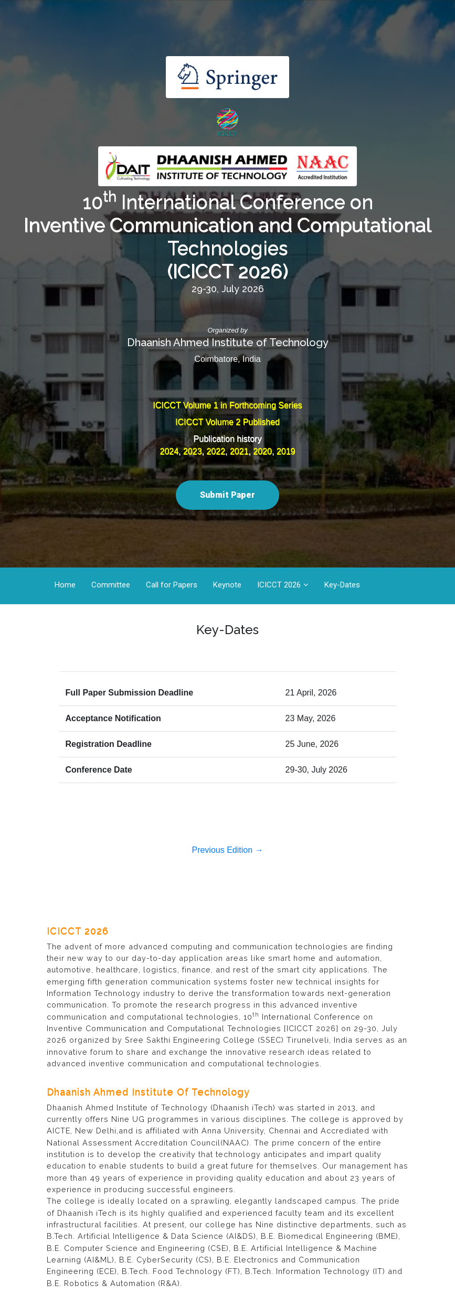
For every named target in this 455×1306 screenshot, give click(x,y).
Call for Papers (171, 585)
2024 (169, 451)
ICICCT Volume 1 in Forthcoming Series (227, 405)
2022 (215, 451)
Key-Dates (342, 585)
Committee (110, 585)
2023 (192, 451)
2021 (239, 451)
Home (65, 585)
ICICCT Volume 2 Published (227, 422)
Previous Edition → (227, 849)
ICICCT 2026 (279, 585)
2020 (262, 451)
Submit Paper (227, 495)
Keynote (227, 585)
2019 (286, 451)
